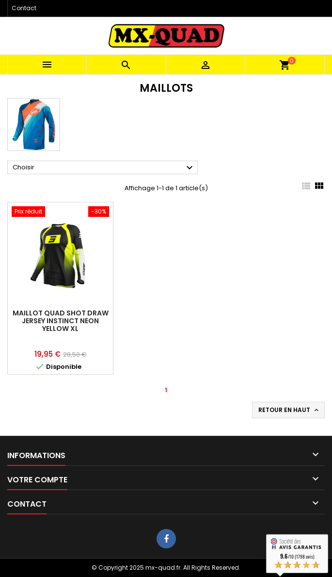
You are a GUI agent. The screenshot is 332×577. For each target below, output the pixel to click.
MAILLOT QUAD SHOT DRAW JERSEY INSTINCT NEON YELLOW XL (61, 320)
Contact (24, 8)
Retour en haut (289, 410)
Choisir (104, 168)
